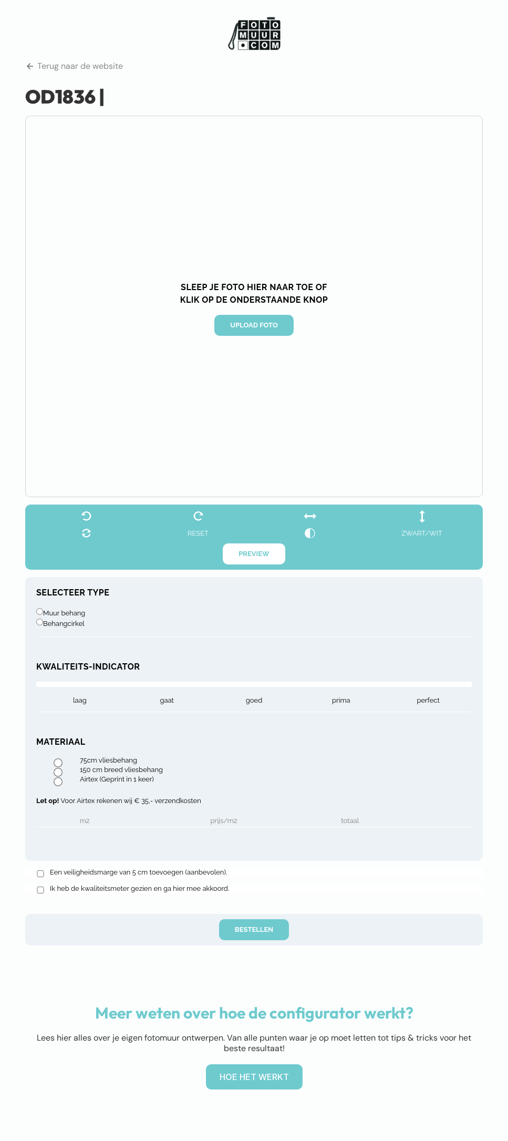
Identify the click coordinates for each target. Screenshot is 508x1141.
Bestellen (254, 929)
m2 (85, 821)
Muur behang (64, 613)
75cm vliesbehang (108, 760)
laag (80, 700)
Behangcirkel (64, 623)
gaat (167, 700)
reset (198, 533)
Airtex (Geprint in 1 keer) (117, 779)
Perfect (428, 700)
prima (341, 700)
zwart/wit (421, 533)
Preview (254, 554)
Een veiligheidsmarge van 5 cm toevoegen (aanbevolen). (138, 872)
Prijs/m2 (224, 821)
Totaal (350, 821)
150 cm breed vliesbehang (121, 770)
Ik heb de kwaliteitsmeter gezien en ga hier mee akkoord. (139, 888)
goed (254, 700)
